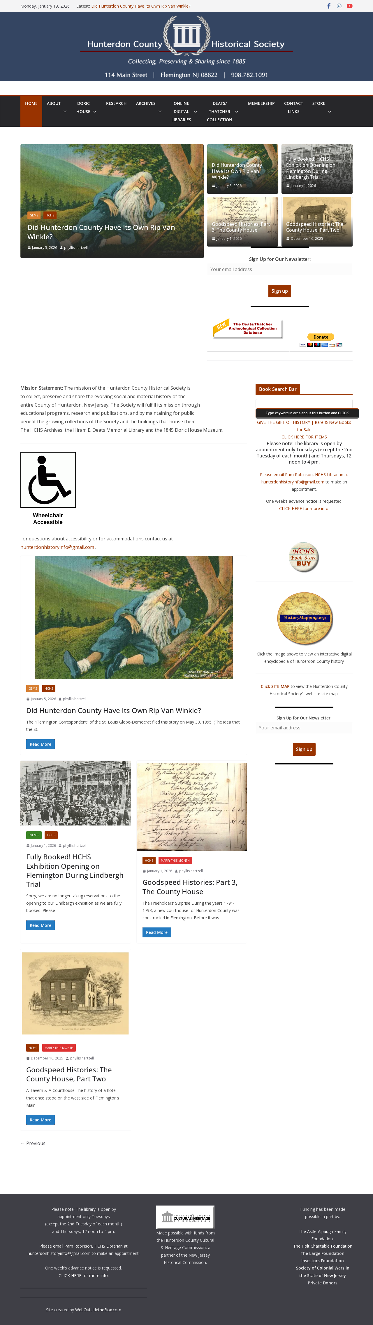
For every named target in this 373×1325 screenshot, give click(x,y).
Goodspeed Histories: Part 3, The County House (241, 227)
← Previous (32, 1143)
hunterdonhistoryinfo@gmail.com (57, 547)
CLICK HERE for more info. (304, 508)
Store (318, 103)
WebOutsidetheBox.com (98, 1309)
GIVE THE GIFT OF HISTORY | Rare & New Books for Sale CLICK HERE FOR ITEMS (304, 429)
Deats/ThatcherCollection (219, 111)
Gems (34, 216)
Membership (261, 103)
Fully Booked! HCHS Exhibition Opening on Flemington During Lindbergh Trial (310, 168)
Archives (146, 103)
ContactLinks (293, 107)
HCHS (50, 216)
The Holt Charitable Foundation (322, 1246)
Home (31, 103)
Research (116, 103)
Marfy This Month (175, 861)
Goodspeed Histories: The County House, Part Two (314, 227)
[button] (64, 111)
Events (34, 835)
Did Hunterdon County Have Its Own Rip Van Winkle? (140, 6)
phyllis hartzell (76, 247)
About (54, 103)
